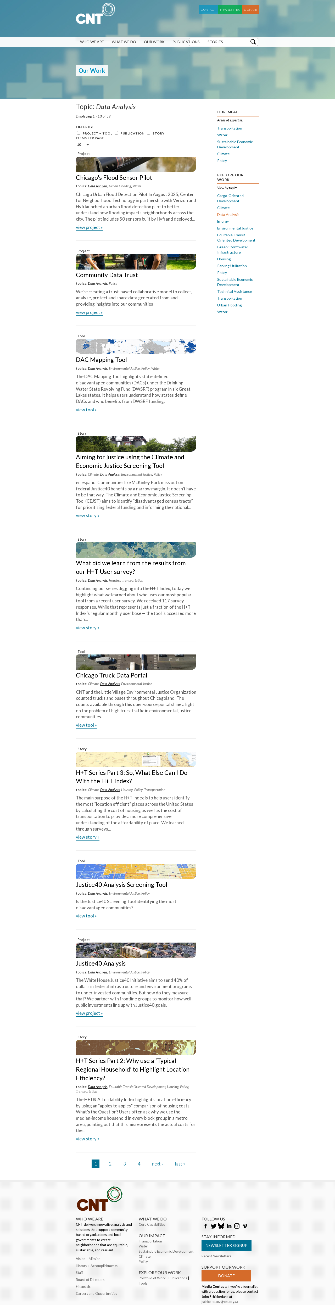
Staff (79, 1272)
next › (157, 1164)
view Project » (89, 227)
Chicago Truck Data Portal (111, 675)
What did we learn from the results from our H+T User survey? (131, 567)
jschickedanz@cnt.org (220, 1302)
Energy (223, 221)
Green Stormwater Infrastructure (232, 249)
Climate (93, 474)
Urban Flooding (120, 186)
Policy (113, 283)
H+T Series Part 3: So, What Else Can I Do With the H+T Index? (131, 777)
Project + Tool (97, 133)
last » (180, 1164)
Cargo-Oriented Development (230, 198)
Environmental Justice (124, 368)
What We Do (124, 42)
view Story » (87, 515)
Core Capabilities (152, 1224)
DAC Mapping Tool (101, 359)
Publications (186, 42)
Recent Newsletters (216, 1256)
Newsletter (230, 10)
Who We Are (92, 42)
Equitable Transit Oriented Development (137, 1087)
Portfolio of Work (152, 1278)
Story (159, 133)
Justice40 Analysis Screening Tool (121, 884)
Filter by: (84, 127)
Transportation (132, 580)
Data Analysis (97, 186)
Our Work (154, 42)
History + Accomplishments (97, 1266)
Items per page (90, 138)
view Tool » (86, 409)
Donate (250, 10)
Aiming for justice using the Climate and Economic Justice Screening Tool (130, 461)
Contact (208, 10)
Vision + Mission (88, 1259)
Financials (83, 1286)
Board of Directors (90, 1280)
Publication (132, 133)
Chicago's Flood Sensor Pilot (114, 177)
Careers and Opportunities (96, 1293)
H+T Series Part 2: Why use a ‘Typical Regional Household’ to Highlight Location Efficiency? (132, 1069)
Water (137, 186)
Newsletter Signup (226, 1245)
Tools (143, 1283)
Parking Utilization (232, 266)
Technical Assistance (234, 291)
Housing (114, 580)
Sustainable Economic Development (235, 144)
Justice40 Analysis (101, 963)
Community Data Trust (107, 274)
